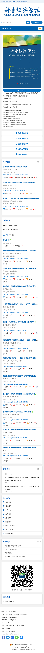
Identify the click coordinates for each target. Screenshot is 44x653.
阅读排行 (7, 522)
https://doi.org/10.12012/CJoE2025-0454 (15, 276)
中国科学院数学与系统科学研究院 (15, 556)
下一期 (11, 235)
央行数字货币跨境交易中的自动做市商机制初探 (19, 182)
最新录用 (7, 506)
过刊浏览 (7, 518)
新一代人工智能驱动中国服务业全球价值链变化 (19, 394)
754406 (11, 601)
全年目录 (7, 514)
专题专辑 (7, 510)
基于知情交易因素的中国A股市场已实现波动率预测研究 (21, 286)
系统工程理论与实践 (11, 549)
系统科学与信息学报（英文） (14, 546)
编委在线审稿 (22, 149)
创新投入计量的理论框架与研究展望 (15, 167)
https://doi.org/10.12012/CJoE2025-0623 (15, 402)
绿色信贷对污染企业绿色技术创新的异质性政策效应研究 (22, 447)
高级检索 (37, 22)
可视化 (6, 264)
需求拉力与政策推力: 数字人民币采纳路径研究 (18, 322)
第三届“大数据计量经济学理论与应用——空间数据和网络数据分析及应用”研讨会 (22, 480)
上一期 (5, 235)
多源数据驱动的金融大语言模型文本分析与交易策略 (20, 268)
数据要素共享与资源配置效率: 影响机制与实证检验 (20, 376)
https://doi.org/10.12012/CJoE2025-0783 (15, 312)
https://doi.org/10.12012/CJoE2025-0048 (15, 190)
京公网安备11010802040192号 (21, 644)
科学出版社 (8, 553)
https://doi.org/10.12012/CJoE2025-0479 (15, 366)
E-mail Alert (8, 533)
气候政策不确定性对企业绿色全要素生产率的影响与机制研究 (23, 430)
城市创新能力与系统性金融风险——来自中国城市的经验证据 (23, 340)
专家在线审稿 (22, 139)
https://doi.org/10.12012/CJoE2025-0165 (15, 206)
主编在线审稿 (22, 144)
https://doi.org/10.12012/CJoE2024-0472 (15, 456)
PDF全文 (19, 177)
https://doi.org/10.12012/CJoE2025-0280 (15, 294)
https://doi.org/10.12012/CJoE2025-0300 (15, 384)
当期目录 (7, 502)
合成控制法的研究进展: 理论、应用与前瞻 (17, 412)
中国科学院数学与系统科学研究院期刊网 (14, 2)
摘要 (6, 177)
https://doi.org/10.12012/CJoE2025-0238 (15, 420)
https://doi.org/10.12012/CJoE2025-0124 (15, 175)
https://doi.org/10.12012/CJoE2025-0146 (15, 258)
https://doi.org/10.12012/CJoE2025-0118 (15, 438)
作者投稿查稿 (22, 133)
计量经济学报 (6, 28)
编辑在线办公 (22, 154)
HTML (31, 177)
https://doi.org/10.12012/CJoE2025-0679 (15, 330)
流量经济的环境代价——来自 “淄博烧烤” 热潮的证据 (21, 358)
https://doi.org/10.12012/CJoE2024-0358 (15, 348)
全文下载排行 (8, 525)
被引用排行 (8, 529)
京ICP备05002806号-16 (22, 647)
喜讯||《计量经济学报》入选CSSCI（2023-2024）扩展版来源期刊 (22, 489)
